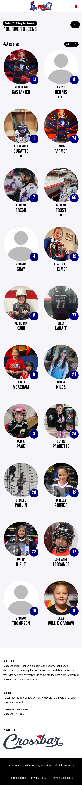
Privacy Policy (38, 777)
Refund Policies (18, 777)
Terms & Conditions (62, 777)
